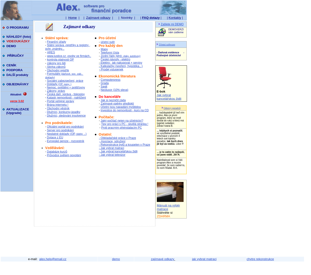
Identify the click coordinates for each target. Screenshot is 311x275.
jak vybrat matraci (204, 259)
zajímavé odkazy (162, 259)
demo (116, 259)
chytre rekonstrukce (260, 259)
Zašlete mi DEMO (172, 24)
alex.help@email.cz (52, 259)
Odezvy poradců (172, 108)
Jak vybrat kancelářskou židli (169, 96)
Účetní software (167, 44)
